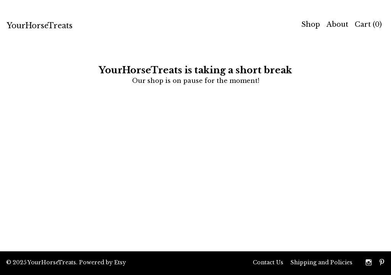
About (337, 24)
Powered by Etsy (102, 262)
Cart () (368, 24)
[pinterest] (382, 263)
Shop (310, 24)
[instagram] (369, 263)
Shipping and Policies (321, 262)
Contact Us (268, 262)
